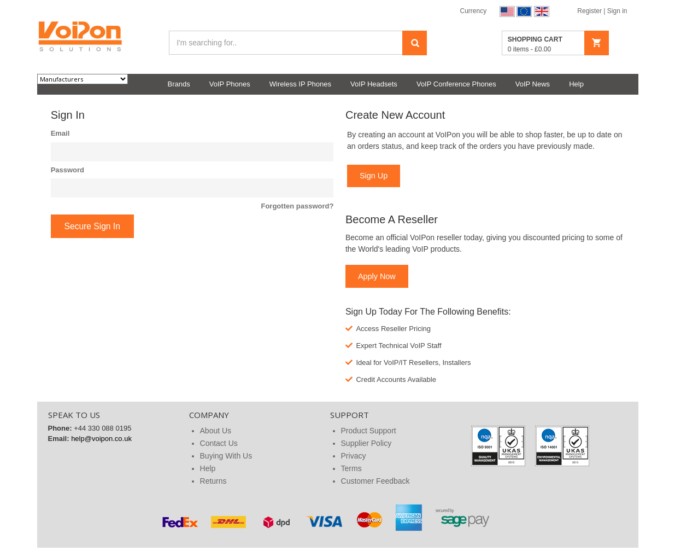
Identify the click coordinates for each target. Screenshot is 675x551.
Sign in (617, 11)
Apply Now (377, 276)
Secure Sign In (92, 226)
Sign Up (374, 175)
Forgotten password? (297, 206)
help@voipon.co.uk (101, 438)
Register (590, 11)
